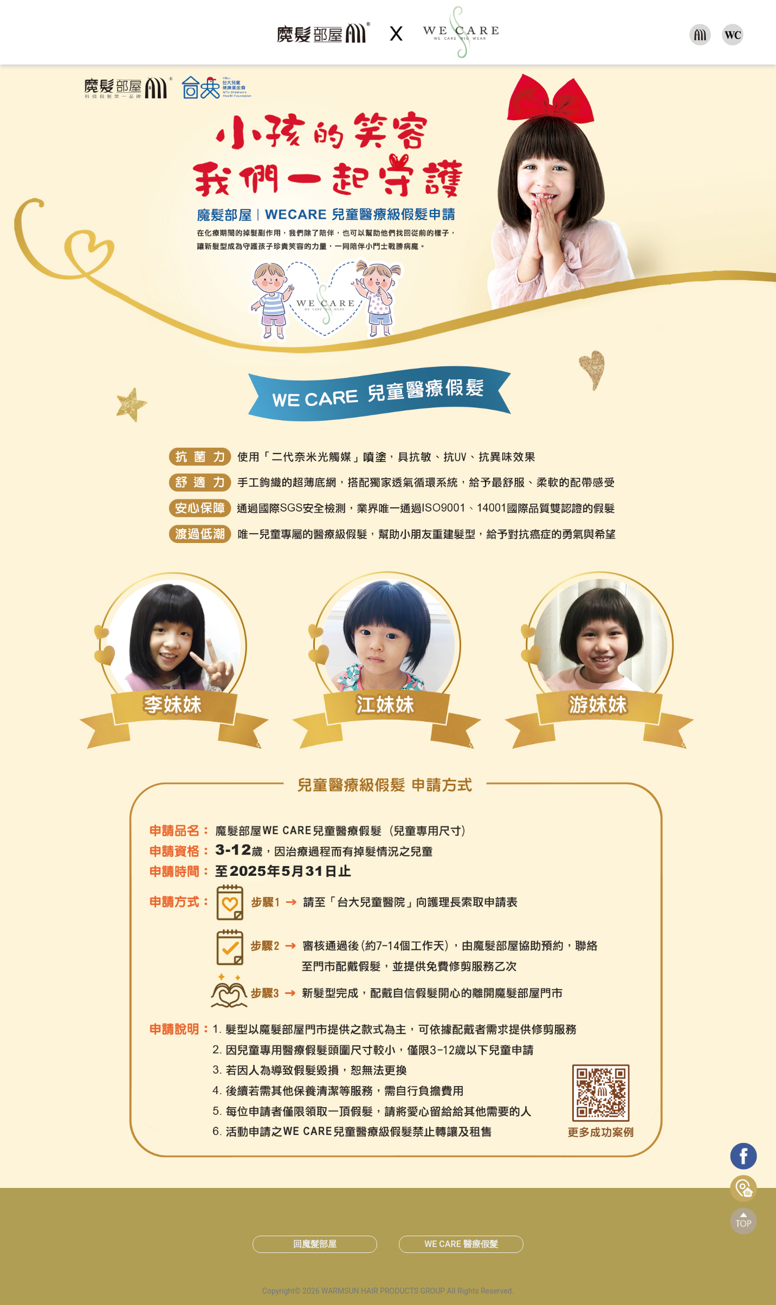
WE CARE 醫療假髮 (460, 1244)
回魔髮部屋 (315, 1244)
